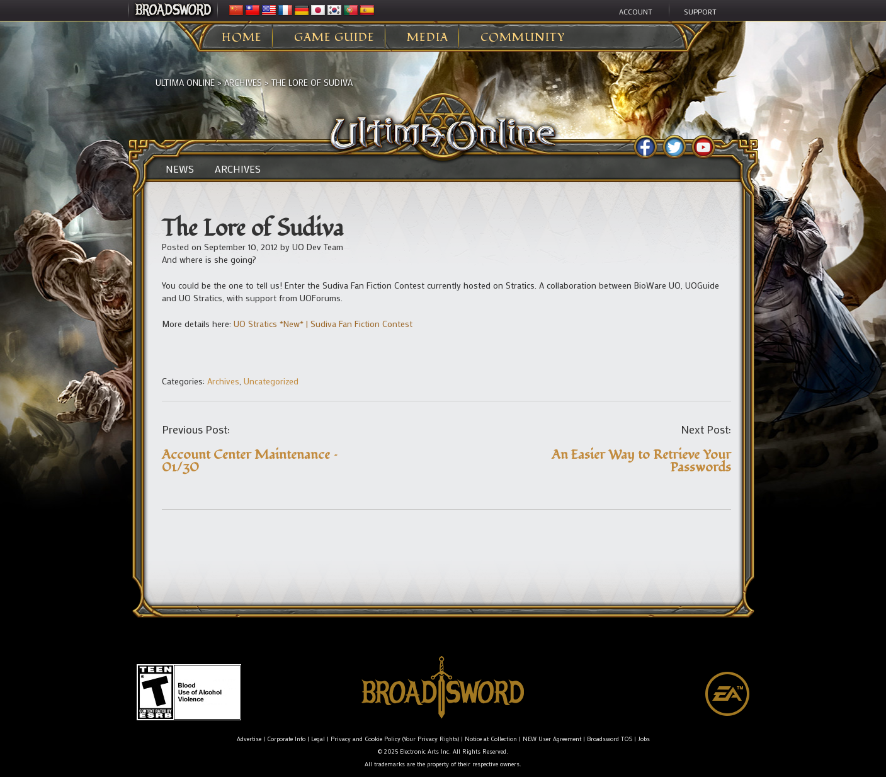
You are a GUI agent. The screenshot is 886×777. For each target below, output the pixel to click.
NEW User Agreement (552, 739)
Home (242, 37)
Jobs (644, 739)
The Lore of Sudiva (312, 82)
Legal (318, 739)
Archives (243, 82)
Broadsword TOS (609, 739)
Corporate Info (286, 739)
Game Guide (334, 37)
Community (522, 37)
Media (427, 37)
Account (635, 11)
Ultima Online (185, 82)
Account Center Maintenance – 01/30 (250, 461)
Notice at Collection (491, 739)
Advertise (249, 739)
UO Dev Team (317, 247)
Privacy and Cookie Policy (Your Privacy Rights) (395, 739)
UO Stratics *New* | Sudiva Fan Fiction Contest (323, 324)
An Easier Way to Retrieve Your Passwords (641, 461)
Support (700, 11)
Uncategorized (271, 381)
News (180, 169)
